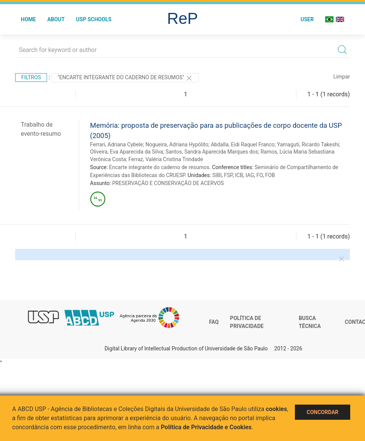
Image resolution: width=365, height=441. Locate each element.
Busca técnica (310, 322)
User (307, 19)
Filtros (31, 77)
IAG (250, 175)
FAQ (214, 322)
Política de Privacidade (247, 322)
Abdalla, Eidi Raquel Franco (242, 144)
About (56, 19)
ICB (239, 175)
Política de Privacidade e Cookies (206, 427)
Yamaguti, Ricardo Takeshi (308, 144)
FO (260, 175)
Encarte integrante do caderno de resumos (159, 167)
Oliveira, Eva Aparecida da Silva (126, 152)
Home (28, 19)
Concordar (322, 412)
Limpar (342, 77)
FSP (228, 175)
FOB (270, 175)
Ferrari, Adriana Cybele (116, 144)
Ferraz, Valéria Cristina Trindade (165, 159)
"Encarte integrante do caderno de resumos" (125, 78)
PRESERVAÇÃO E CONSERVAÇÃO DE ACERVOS (168, 183)
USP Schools (94, 19)
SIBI (217, 175)
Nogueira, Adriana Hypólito (177, 144)
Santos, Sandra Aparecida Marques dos (212, 152)
